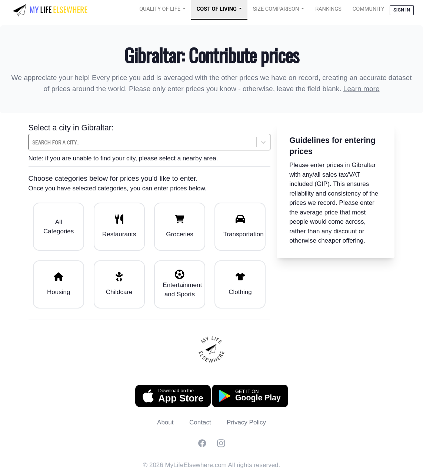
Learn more (361, 89)
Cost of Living (217, 9)
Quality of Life (159, 9)
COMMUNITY (368, 9)
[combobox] (51, 142)
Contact (200, 422)
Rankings (328, 9)
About (165, 422)
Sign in (401, 10)
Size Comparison (276, 9)
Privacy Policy (246, 422)
